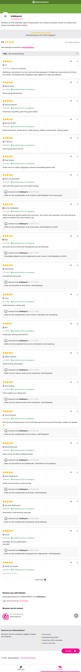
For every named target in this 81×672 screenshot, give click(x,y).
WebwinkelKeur (28, 47)
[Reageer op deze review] (71, 61)
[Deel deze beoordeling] (77, 61)
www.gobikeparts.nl (17, 19)
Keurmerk (24, 658)
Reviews (33, 658)
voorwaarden (23, 601)
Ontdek (70, 651)
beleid (12, 601)
